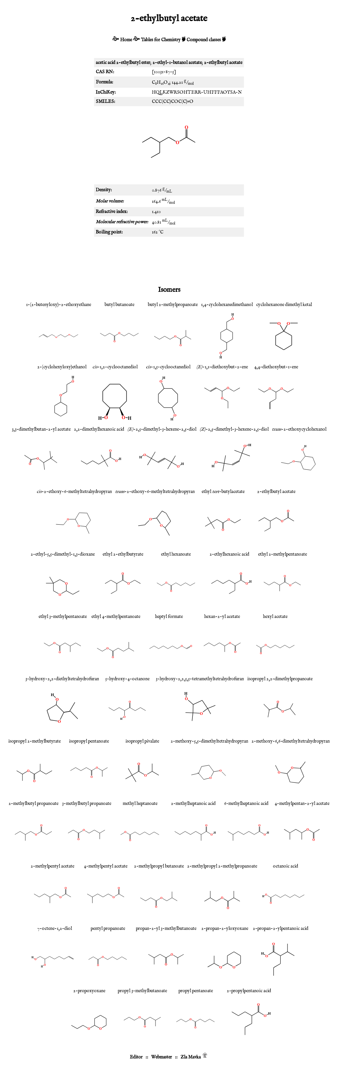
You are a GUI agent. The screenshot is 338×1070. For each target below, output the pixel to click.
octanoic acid (285, 866)
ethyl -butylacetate (223, 492)
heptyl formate (169, 617)
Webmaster (161, 1057)
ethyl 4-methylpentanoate (115, 617)
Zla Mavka (191, 1057)
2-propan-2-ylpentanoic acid (280, 929)
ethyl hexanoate (176, 554)
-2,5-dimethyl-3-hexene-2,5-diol (161, 429)
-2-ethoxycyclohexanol (299, 429)
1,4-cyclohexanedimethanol (227, 305)
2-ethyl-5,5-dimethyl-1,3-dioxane (63, 554)
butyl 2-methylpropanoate (173, 305)
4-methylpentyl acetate (105, 866)
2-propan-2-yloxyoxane (224, 929)
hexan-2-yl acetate (222, 617)
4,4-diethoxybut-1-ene (276, 367)
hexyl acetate (275, 617)
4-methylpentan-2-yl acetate (302, 804)
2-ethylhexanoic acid (229, 554)
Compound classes (203, 40)
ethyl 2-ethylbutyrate (123, 554)
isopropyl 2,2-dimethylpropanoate (280, 679)
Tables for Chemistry (161, 40)
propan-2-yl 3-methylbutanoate (166, 929)
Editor (136, 1057)
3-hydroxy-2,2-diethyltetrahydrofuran (62, 679)
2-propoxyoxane (89, 991)
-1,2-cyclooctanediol (115, 367)
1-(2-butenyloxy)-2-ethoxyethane (58, 305)
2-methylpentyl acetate (52, 866)
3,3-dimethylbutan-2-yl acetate (41, 429)
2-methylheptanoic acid (193, 804)
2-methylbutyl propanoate (33, 804)
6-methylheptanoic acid (246, 804)
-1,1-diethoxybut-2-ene (222, 367)
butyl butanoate (119, 305)
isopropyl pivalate (142, 741)
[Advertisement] (169, 259)
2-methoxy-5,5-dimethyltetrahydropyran (209, 741)
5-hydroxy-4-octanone (127, 679)
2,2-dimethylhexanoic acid (99, 429)
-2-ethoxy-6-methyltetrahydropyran (74, 492)
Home (126, 40)
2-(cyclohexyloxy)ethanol (61, 367)
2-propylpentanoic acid (249, 991)
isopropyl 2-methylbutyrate (34, 741)
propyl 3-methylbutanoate (142, 991)
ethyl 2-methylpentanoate (282, 554)
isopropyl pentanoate (89, 741)
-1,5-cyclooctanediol (168, 367)
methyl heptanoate (140, 804)
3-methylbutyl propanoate (86, 804)
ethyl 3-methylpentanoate (63, 617)
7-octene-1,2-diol (54, 929)
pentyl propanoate (108, 929)
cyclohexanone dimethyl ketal (284, 305)
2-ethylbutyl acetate (276, 492)
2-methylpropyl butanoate (159, 866)
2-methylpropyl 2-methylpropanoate (222, 866)
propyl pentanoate (196, 991)
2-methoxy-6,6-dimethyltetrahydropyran (291, 741)
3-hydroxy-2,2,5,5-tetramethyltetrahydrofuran (200, 679)
